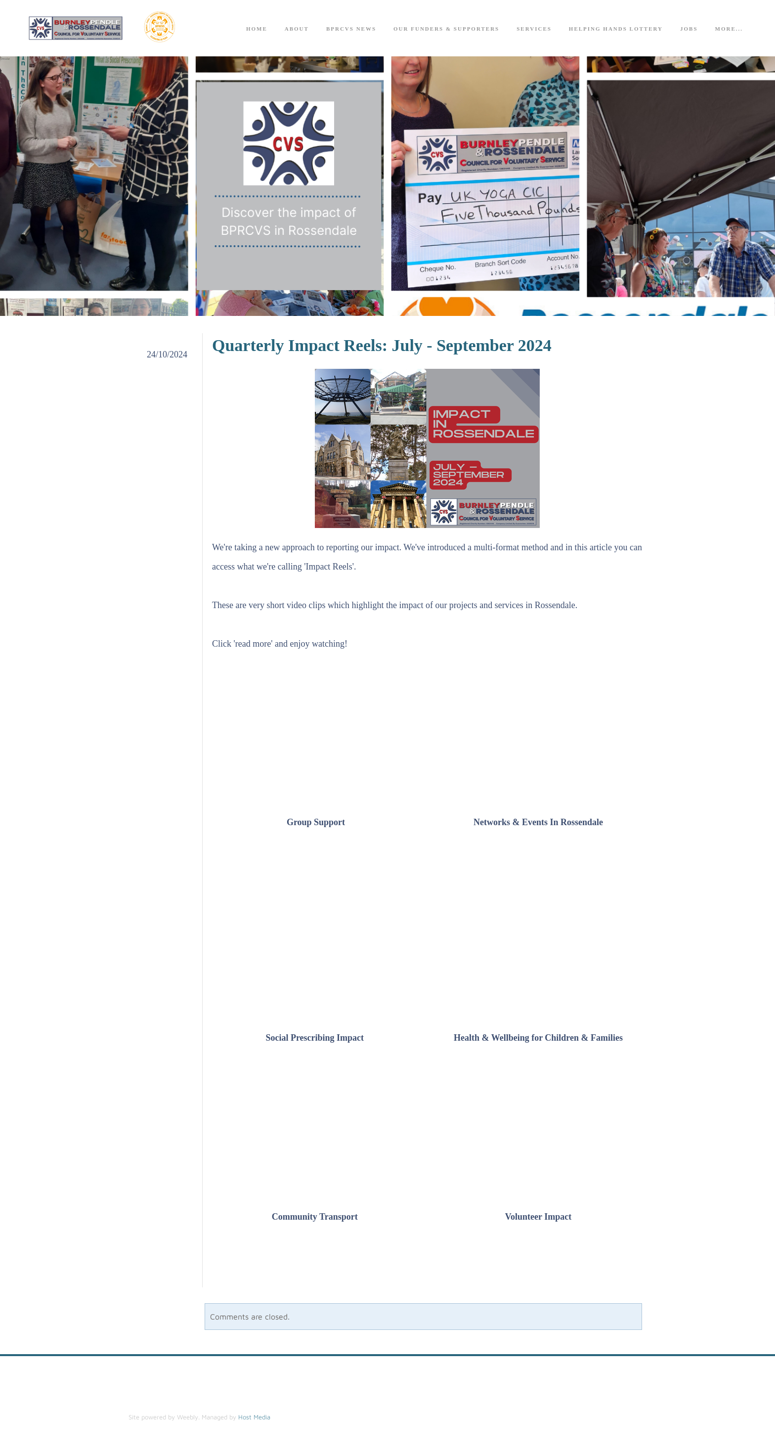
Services (534, 30)
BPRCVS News (351, 30)
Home (256, 30)
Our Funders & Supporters (446, 30)
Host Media (254, 1420)
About (297, 30)
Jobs (689, 30)
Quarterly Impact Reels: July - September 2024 (382, 348)
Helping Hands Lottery (616, 30)
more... (729, 30)
